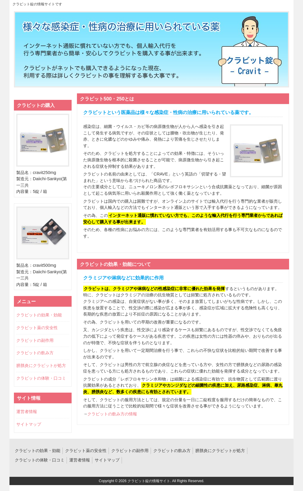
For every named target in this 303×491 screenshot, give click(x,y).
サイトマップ (28, 424)
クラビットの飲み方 (35, 352)
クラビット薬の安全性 (37, 327)
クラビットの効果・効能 (39, 315)
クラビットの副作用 (35, 340)
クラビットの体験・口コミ (41, 378)
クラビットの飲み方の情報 (112, 414)
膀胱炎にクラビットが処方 (41, 365)
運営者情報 (26, 411)
